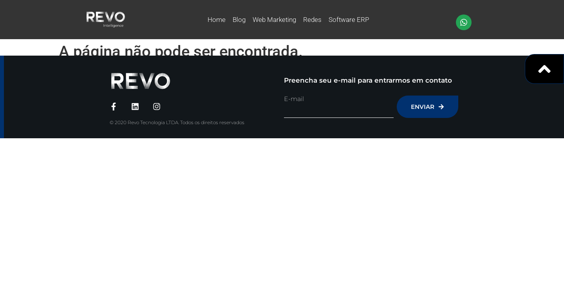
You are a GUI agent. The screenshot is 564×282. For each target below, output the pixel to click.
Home (217, 20)
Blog (239, 20)
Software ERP (349, 20)
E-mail (294, 99)
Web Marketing (274, 20)
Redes (312, 20)
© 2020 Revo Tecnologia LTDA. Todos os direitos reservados (177, 122)
